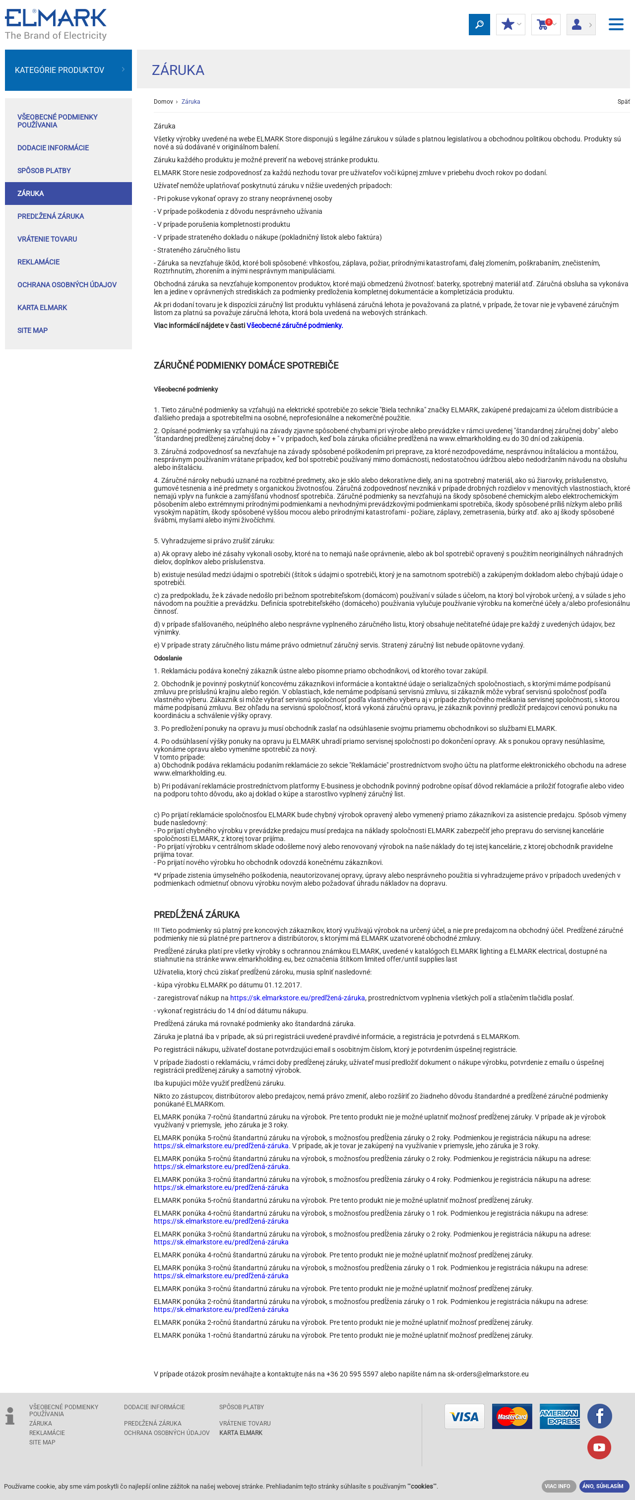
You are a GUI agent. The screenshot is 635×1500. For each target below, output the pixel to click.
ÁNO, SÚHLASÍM (603, 1486)
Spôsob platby (43, 171)
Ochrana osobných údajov (67, 285)
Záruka (30, 193)
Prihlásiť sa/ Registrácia (581, 21)
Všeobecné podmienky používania (57, 121)
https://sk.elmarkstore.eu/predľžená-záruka (297, 998)
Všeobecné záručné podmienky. (295, 325)
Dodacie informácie (53, 148)
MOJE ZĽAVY (511, 25)
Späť (624, 101)
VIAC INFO (558, 1486)
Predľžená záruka (50, 216)
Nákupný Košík (546, 25)
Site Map (32, 330)
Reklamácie (38, 262)
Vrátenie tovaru (47, 239)
